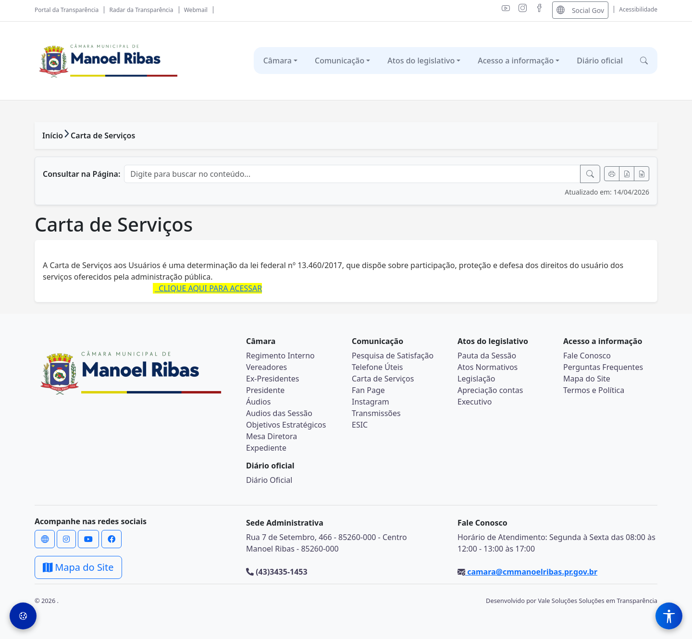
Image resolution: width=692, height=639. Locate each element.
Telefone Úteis (377, 367)
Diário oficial (600, 60)
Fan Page (368, 390)
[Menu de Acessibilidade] (668, 615)
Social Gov (580, 9)
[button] (644, 60)
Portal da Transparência (67, 10)
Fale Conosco (587, 355)
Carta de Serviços (103, 135)
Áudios (258, 401)
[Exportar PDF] (626, 173)
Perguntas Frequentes (603, 367)
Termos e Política (593, 390)
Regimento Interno (280, 355)
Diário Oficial (269, 480)
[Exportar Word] (641, 173)
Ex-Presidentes (272, 378)
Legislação (476, 378)
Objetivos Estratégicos (286, 424)
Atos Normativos (487, 367)
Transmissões (376, 413)
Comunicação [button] (339, 60)
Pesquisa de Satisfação (392, 355)
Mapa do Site (586, 378)
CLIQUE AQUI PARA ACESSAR (208, 288)
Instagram (370, 401)
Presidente (265, 390)
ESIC (360, 424)
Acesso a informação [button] (516, 60)
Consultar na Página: (81, 174)
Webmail (196, 10)
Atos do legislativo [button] (421, 60)
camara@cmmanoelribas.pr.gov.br (531, 571)
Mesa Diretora (271, 436)
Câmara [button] (277, 60)
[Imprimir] (611, 173)
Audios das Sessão (279, 413)
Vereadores (266, 367)
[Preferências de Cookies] (23, 615)
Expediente (266, 447)
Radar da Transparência (141, 10)
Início (52, 135)
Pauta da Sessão (486, 355)
